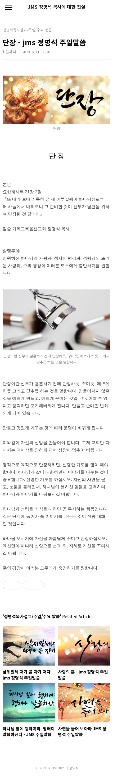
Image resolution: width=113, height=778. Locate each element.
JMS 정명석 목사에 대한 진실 (56, 7)
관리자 (74, 768)
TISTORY (57, 768)
